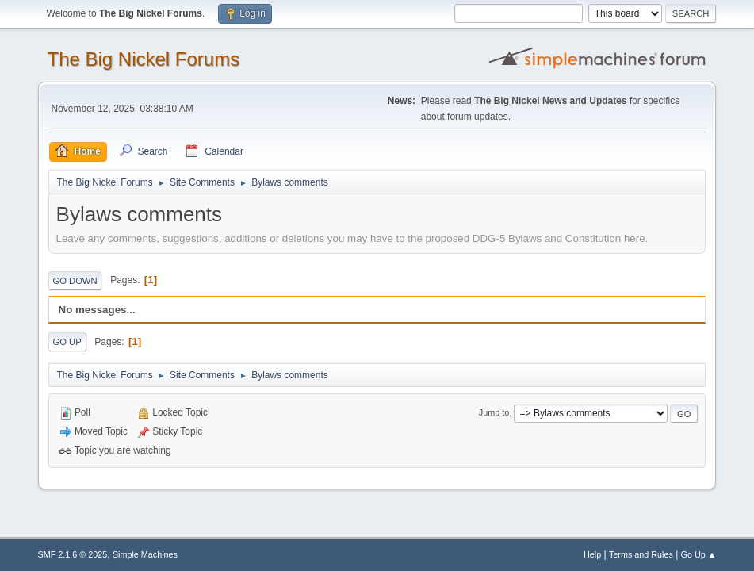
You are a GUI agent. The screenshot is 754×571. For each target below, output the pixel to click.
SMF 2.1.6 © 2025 (73, 554)
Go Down (75, 281)
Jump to (494, 413)
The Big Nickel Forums (144, 59)
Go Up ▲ (699, 554)
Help (592, 554)
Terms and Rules (641, 554)
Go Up (67, 342)
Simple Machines (145, 554)
